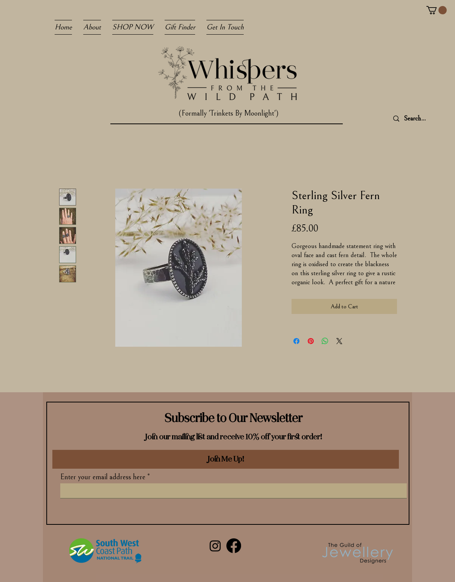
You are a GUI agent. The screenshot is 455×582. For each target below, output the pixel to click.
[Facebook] (233, 545)
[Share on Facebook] (296, 341)
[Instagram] (215, 545)
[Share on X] (339, 341)
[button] (436, 10)
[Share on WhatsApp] (325, 341)
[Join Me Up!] (225, 459)
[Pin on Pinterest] (310, 341)
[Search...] (426, 118)
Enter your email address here (102, 477)
